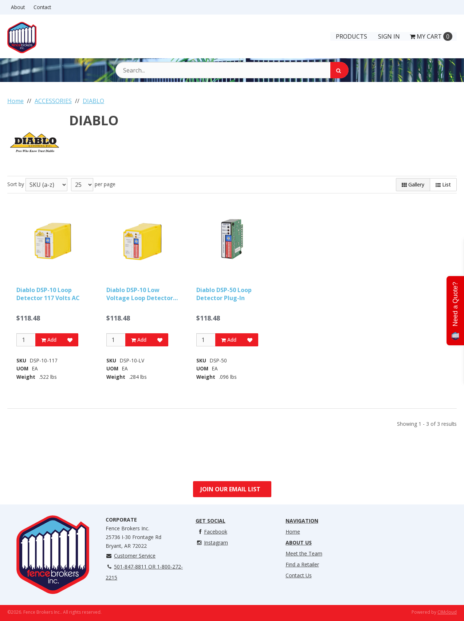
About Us (299, 542)
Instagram (212, 542)
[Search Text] (232, 70)
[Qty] (26, 339)
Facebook (211, 531)
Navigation (302, 520)
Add (48, 339)
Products (351, 36)
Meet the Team (304, 553)
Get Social (210, 520)
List (443, 184)
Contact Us (299, 575)
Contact (42, 7)
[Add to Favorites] (70, 339)
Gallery (413, 184)
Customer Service (131, 555)
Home (293, 531)
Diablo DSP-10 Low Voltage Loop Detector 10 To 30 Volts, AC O (139, 294)
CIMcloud (447, 612)
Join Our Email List (230, 489)
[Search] (339, 70)
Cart (431, 36)
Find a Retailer (302, 564)
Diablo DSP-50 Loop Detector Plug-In (224, 294)
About (18, 7)
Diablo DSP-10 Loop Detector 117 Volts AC (48, 294)
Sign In (389, 36)
